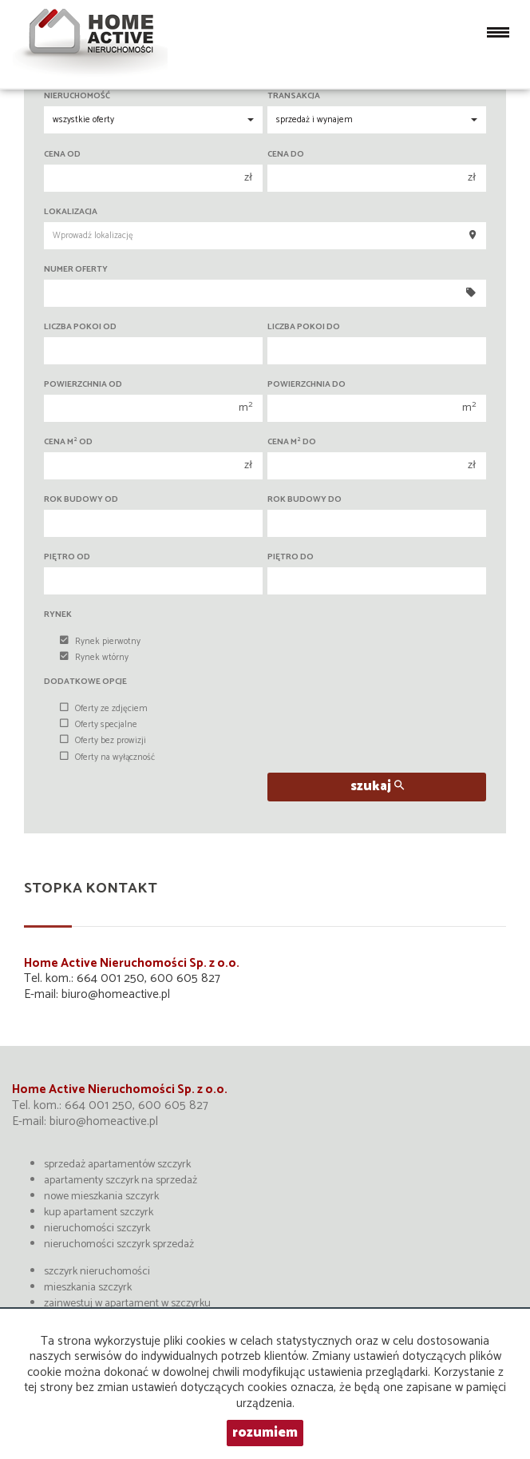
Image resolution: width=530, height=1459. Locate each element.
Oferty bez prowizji (103, 740)
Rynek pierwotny (100, 641)
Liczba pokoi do (303, 327)
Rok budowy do (304, 500)
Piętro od (67, 557)
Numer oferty (76, 270)
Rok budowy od (81, 500)
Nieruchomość (77, 96)
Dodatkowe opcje (85, 682)
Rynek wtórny (94, 657)
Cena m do (291, 442)
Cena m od (68, 442)
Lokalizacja (70, 212)
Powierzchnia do (306, 385)
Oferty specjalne (98, 725)
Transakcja (293, 96)
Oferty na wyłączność (107, 757)
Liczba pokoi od (80, 327)
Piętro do (290, 557)
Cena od (62, 155)
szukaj (377, 786)
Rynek (58, 615)
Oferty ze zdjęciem (104, 709)
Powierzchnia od (83, 385)
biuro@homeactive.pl (115, 994)
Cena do (285, 155)
